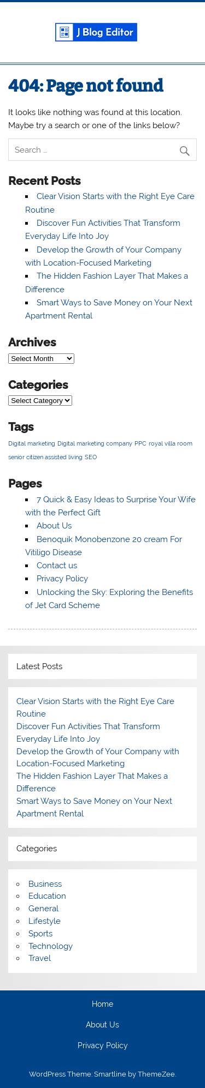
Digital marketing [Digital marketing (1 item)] (31, 443)
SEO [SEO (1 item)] (91, 457)
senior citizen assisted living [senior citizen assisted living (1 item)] (45, 457)
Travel (39, 958)
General (43, 908)
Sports (40, 934)
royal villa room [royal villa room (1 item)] (170, 443)
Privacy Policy (62, 579)
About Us (54, 526)
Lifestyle (44, 921)
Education (47, 896)
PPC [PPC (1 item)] (140, 443)
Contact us (57, 565)
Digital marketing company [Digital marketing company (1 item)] (94, 443)
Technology (50, 946)
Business (45, 884)
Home (102, 1004)
